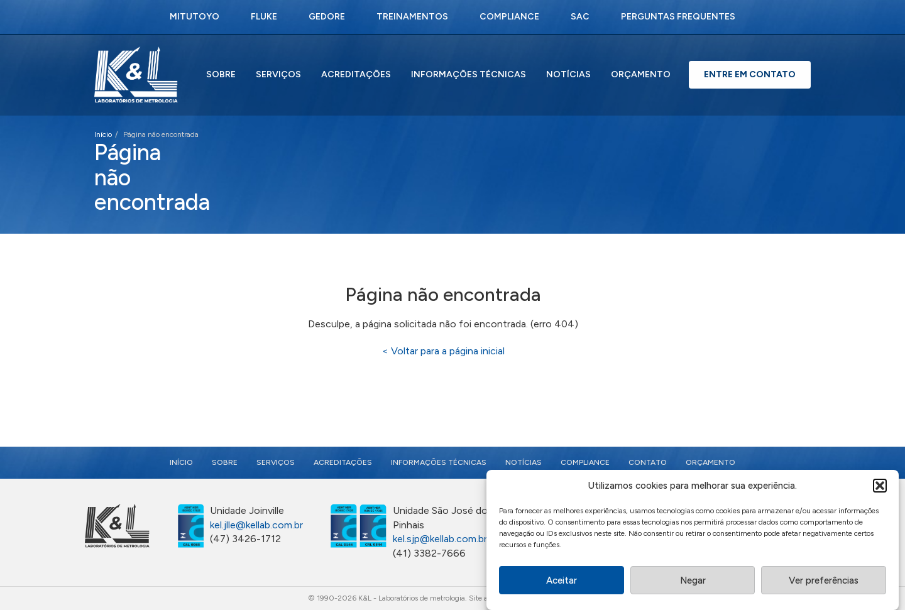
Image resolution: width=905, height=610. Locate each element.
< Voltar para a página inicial (443, 351)
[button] (880, 487)
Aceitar (561, 581)
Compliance (509, 16)
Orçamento (641, 74)
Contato (647, 462)
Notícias (568, 74)
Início (103, 134)
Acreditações (356, 74)
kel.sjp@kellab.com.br (440, 539)
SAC (580, 16)
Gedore (327, 16)
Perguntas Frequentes (678, 16)
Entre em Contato (750, 74)
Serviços (278, 74)
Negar (693, 581)
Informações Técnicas (468, 74)
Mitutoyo (194, 16)
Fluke (264, 16)
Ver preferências (823, 581)
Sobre (221, 74)
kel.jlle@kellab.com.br (256, 525)
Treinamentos (412, 16)
